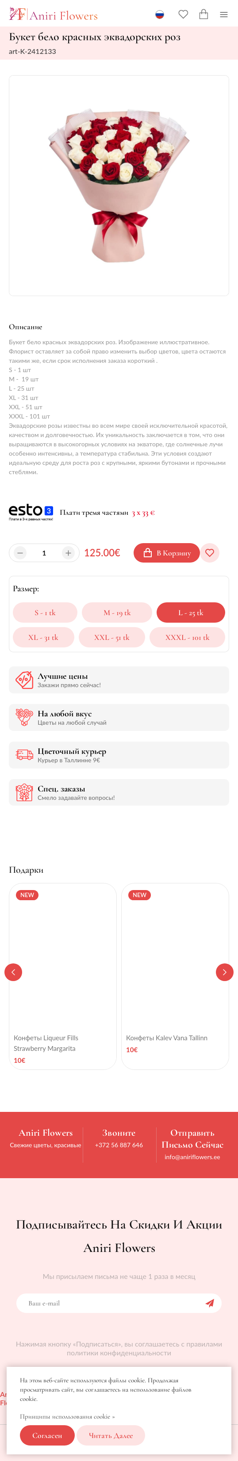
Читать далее (111, 1435)
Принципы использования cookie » (67, 1416)
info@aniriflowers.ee (192, 1156)
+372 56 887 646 (119, 1145)
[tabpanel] (63, 976)
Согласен (47, 1435)
